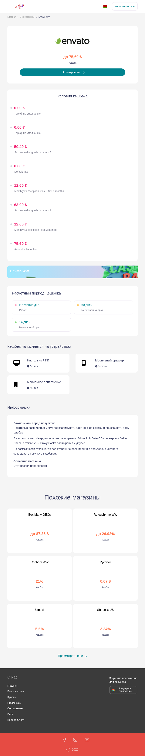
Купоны (11, 697)
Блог (10, 714)
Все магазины (27, 17)
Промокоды (14, 702)
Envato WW (44, 17)
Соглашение (15, 708)
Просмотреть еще (70, 655)
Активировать (71, 72)
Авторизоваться (125, 6)
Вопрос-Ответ (15, 719)
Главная (11, 17)
